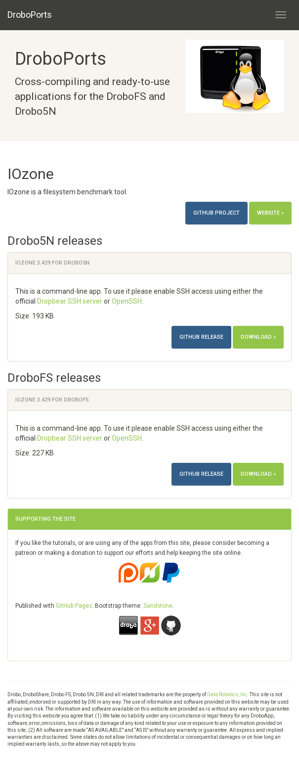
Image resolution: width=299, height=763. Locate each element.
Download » (258, 337)
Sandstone (157, 605)
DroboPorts (29, 14)
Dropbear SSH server (69, 301)
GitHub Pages (74, 605)
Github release (201, 337)
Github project (216, 213)
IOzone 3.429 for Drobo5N (52, 263)
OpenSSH (127, 301)
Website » (270, 213)
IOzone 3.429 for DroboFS (52, 400)
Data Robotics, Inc (227, 694)
